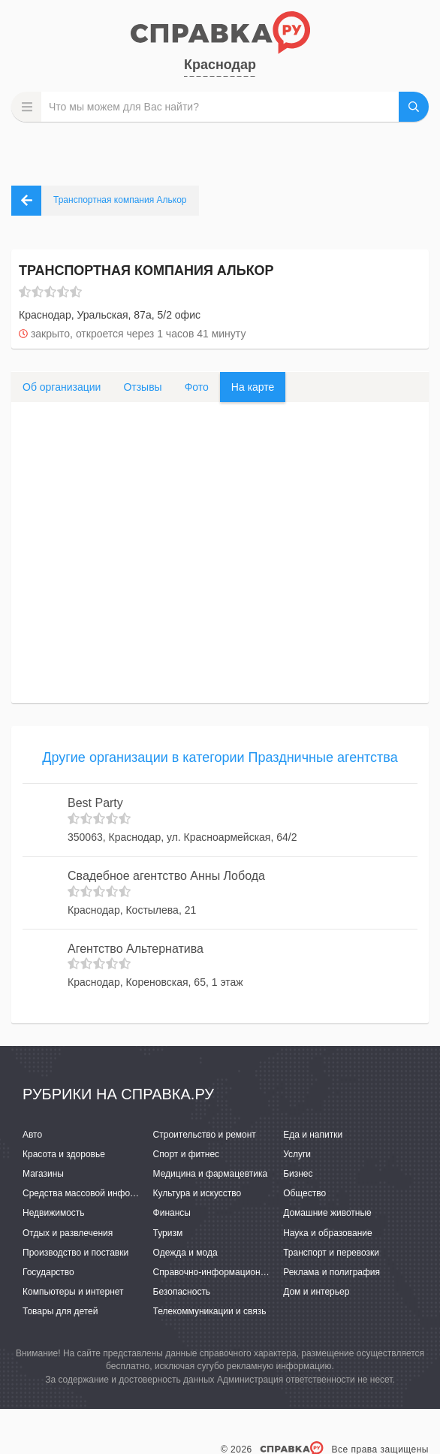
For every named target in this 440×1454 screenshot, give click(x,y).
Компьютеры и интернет (73, 1291)
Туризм (168, 1233)
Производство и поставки (75, 1252)
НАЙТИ (413, 106)
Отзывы (142, 387)
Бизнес (297, 1173)
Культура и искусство (197, 1193)
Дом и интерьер (316, 1291)
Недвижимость (54, 1213)
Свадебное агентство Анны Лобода (166, 875)
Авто (32, 1134)
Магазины (43, 1173)
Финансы (172, 1213)
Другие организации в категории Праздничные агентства (219, 757)
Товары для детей (60, 1311)
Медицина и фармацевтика (210, 1173)
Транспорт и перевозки (331, 1252)
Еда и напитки (312, 1134)
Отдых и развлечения (68, 1233)
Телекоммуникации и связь (210, 1311)
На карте (253, 387)
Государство (48, 1272)
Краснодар (220, 64)
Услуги (297, 1154)
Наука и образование (327, 1233)
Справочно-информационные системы (234, 1272)
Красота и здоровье (64, 1154)
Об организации (62, 387)
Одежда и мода (185, 1252)
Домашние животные (327, 1213)
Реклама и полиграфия (331, 1272)
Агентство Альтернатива (135, 948)
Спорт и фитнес (186, 1154)
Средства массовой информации (92, 1193)
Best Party (95, 803)
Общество (304, 1193)
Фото (197, 387)
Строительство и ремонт (204, 1134)
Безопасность (182, 1291)
